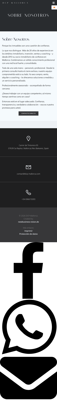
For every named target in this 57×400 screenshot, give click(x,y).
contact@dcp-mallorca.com (28, 174)
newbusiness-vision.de (28, 222)
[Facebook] (28, 298)
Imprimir (28, 231)
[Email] (28, 398)
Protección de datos (28, 234)
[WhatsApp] (28, 355)
